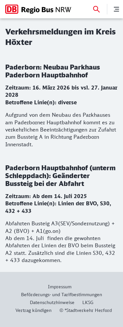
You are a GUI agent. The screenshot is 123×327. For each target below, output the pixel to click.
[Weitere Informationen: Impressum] (61, 286)
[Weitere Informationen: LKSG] (87, 302)
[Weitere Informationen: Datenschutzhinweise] (52, 302)
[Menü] (116, 9)
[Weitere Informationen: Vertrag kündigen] (33, 310)
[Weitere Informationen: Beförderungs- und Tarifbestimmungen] (61, 294)
